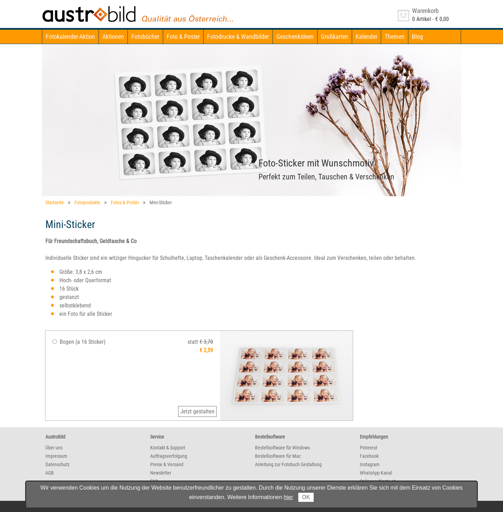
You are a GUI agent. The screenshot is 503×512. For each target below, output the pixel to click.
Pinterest (368, 447)
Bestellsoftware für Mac (278, 456)
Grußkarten (334, 36)
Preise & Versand (166, 464)
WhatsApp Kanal (376, 473)
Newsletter (160, 473)
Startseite (54, 202)
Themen (394, 36)
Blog (417, 36)
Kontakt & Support (167, 447)
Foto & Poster (183, 36)
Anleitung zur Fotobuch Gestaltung (288, 464)
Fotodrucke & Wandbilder (238, 36)
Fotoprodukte (87, 202)
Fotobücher (145, 36)
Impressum (56, 456)
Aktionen (113, 36)
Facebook (369, 456)
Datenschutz (57, 464)
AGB (49, 473)
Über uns (54, 447)
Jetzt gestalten (197, 411)
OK (306, 497)
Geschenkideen (295, 36)
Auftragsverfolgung (168, 456)
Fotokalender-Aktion (70, 36)
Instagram (370, 464)
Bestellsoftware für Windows (282, 447)
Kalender (366, 36)
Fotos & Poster (125, 202)
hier (288, 497)
